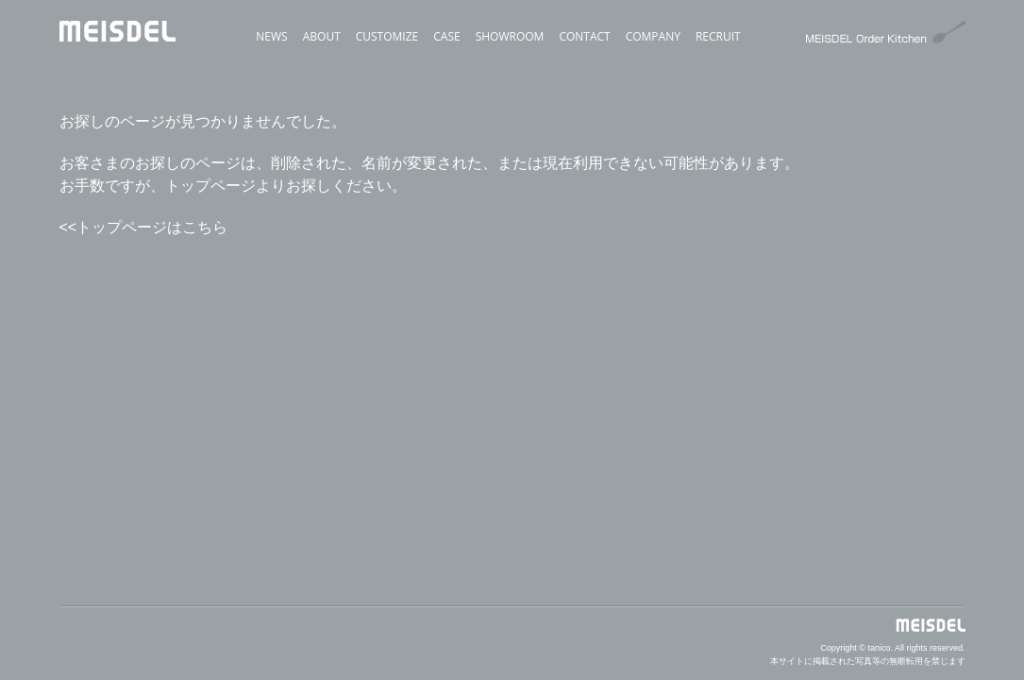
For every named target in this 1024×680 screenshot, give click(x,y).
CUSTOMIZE (387, 36)
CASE (446, 36)
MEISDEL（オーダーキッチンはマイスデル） (117, 124)
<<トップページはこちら (143, 227)
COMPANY (653, 36)
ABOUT (322, 36)
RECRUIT (718, 36)
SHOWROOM (510, 36)
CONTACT (584, 36)
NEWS (271, 36)
